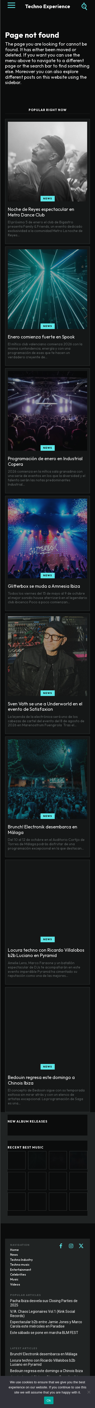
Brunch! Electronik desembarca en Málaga (42, 829)
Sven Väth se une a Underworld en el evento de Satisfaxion (45, 706)
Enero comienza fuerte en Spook (41, 337)
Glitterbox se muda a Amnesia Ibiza (44, 586)
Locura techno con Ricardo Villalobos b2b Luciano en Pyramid (46, 953)
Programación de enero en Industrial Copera (45, 461)
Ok (49, 1400)
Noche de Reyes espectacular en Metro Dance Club (41, 212)
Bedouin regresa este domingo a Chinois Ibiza (41, 1080)
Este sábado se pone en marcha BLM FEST (44, 1333)
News (47, 198)
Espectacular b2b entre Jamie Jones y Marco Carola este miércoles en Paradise (46, 1324)
